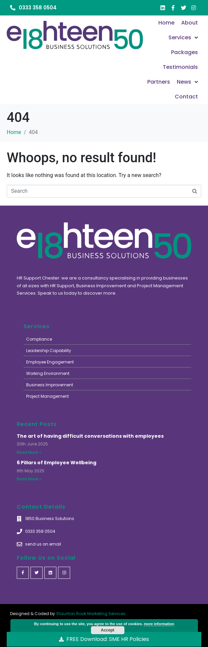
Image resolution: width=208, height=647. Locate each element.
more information (159, 624)
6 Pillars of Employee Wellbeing (56, 462)
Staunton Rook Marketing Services (90, 613)
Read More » (29, 452)
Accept (107, 630)
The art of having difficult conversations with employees (90, 436)
